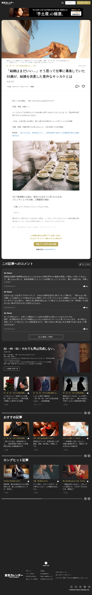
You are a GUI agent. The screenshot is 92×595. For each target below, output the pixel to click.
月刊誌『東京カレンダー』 (62, 572)
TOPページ (28, 571)
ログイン (70, 3)
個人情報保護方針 (45, 573)
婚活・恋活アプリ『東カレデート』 (64, 574)
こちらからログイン (49, 249)
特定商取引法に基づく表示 (47, 579)
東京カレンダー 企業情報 (31, 579)
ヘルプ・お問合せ (30, 573)
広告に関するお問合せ (31, 576)
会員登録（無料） (83, 2)
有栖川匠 (10, 82)
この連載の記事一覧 (11, 368)
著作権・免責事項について (47, 576)
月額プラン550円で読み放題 (46, 244)
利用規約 (43, 571)
